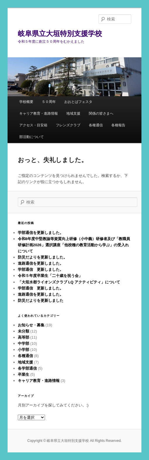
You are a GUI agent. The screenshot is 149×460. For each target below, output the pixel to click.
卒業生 (23, 374)
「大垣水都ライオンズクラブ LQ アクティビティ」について (69, 282)
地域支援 (73, 113)
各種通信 (96, 125)
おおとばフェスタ (78, 102)
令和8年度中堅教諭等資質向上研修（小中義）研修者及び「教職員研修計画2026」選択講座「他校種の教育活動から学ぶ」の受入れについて (74, 245)
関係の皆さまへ (101, 113)
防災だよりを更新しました (40, 300)
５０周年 (49, 102)
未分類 (23, 331)
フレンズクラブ (68, 125)
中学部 (23, 343)
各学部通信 (27, 368)
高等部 (23, 337)
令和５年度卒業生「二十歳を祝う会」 (50, 275)
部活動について (31, 137)
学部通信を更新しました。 (40, 232)
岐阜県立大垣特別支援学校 (60, 33)
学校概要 (26, 102)
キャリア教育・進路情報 (38, 113)
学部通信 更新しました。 (40, 269)
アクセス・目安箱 (33, 125)
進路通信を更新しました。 (40, 263)
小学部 (23, 349)
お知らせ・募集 (31, 325)
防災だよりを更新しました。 (42, 257)
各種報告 (118, 125)
